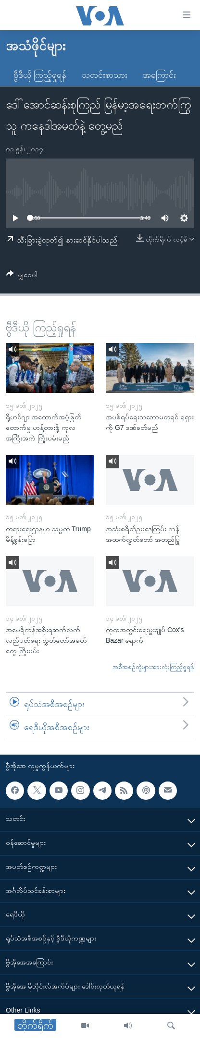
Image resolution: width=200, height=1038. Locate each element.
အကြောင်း (159, 75)
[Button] (22, 276)
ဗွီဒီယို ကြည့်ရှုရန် (39, 75)
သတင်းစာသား (104, 75)
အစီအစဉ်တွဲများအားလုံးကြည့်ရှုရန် (153, 667)
